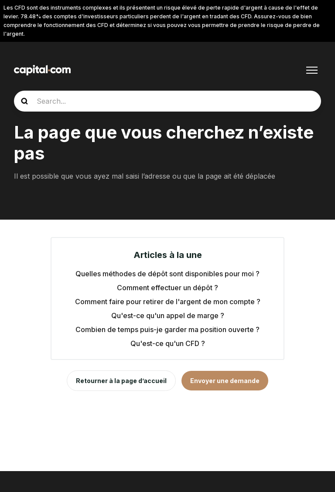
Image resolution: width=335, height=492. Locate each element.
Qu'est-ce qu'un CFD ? (167, 343)
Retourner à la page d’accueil (121, 380)
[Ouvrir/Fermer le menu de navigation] (312, 70)
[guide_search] (167, 101)
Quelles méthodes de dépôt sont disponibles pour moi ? (167, 273)
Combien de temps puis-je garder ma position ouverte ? (167, 329)
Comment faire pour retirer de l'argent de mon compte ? (167, 301)
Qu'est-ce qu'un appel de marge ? (167, 315)
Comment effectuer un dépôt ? (167, 287)
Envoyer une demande (225, 380)
